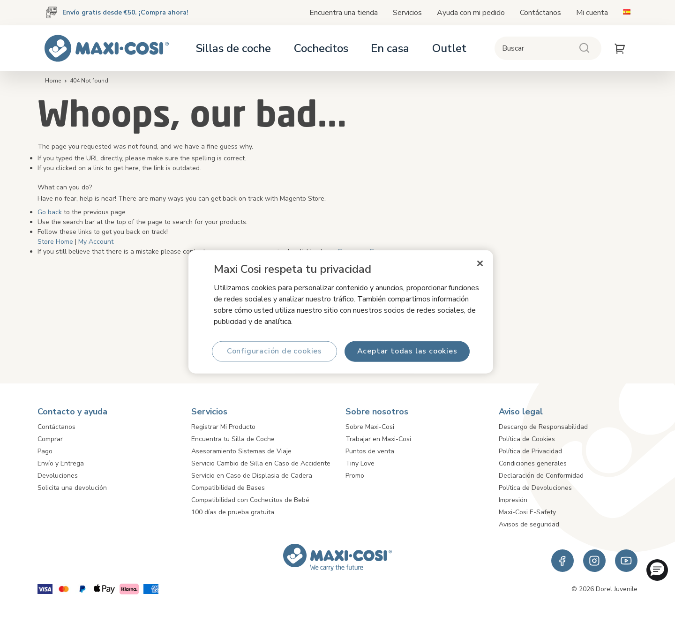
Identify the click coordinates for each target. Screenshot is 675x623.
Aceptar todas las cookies (407, 351)
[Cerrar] (480, 263)
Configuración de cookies (274, 351)
